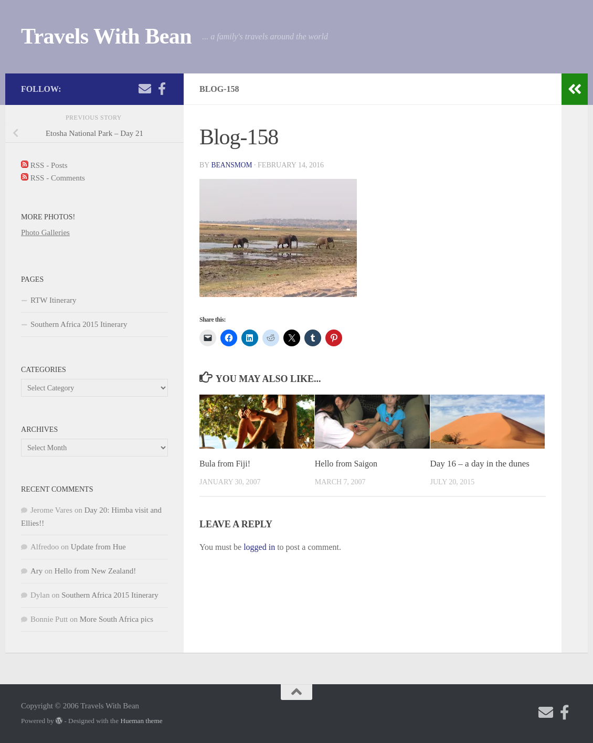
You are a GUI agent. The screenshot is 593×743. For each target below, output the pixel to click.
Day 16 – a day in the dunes (480, 464)
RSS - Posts (44, 165)
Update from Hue (98, 547)
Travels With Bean (106, 36)
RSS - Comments (53, 178)
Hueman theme (141, 721)
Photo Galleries (45, 232)
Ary (36, 571)
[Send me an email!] (145, 88)
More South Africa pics (116, 619)
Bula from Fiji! (226, 464)
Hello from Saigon (348, 464)
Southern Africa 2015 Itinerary (79, 324)
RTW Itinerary (53, 300)
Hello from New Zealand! (95, 571)
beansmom (232, 165)
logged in (259, 547)
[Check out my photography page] (161, 88)
